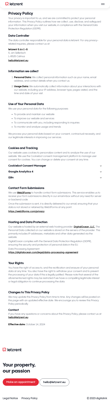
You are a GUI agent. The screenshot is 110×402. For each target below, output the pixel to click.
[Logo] (14, 4)
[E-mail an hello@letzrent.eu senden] (54, 382)
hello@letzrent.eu (18, 60)
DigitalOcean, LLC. (84, 227)
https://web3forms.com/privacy (26, 211)
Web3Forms (24, 192)
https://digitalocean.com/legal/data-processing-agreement (43, 252)
